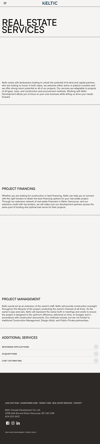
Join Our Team (12, 403)
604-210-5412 (12, 416)
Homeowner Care (29, 403)
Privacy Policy (31, 432)
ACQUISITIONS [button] (50, 353)
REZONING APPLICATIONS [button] (50, 346)
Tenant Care (45, 403)
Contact (77, 403)
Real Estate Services (62, 403)
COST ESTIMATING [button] (50, 360)
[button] (5, 3)
